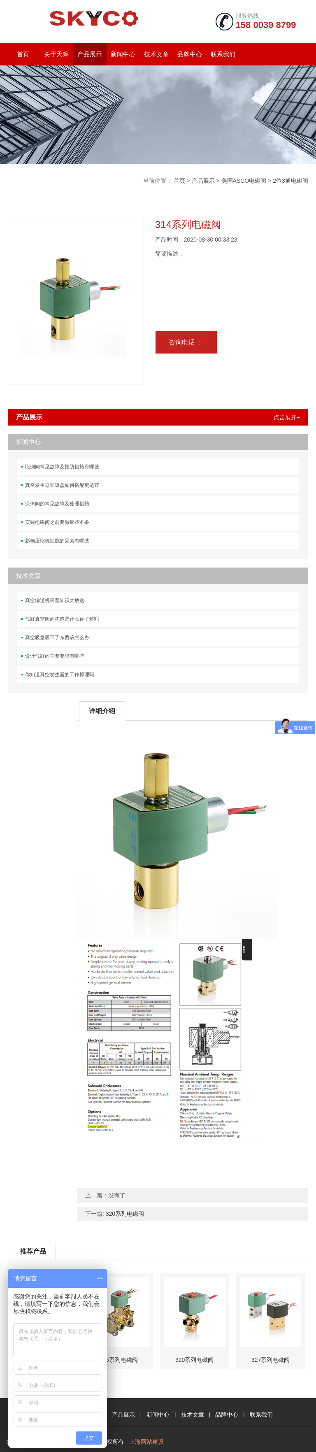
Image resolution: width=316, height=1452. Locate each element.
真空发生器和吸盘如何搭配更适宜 (62, 485)
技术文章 (156, 54)
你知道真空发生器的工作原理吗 (59, 674)
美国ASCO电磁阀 (244, 180)
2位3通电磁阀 (290, 180)
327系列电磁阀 (270, 1360)
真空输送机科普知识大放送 (54, 600)
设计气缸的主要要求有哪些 (54, 656)
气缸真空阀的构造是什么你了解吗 (62, 619)
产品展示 (89, 54)
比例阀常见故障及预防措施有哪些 (62, 467)
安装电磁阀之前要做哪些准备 (57, 522)
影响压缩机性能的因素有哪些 (57, 541)
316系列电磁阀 (118, 1360)
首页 (23, 54)
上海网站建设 (146, 1441)
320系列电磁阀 (125, 1213)
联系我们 (223, 54)
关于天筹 (56, 54)
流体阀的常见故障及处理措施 (57, 504)
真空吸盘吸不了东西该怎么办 (57, 637)
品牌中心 (189, 54)
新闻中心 (123, 54)
